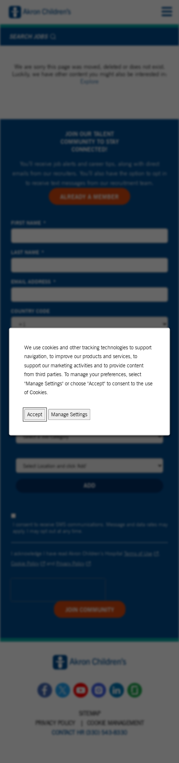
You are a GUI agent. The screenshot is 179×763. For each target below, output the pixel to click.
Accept (35, 414)
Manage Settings (69, 414)
